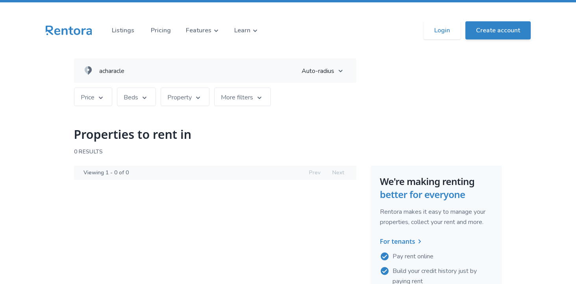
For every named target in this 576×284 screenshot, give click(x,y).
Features (203, 30)
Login (442, 30)
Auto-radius (326, 71)
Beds (136, 97)
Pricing (161, 30)
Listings (123, 30)
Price (93, 97)
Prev (314, 172)
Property (185, 97)
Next (338, 172)
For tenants (402, 242)
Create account (498, 30)
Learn (247, 30)
